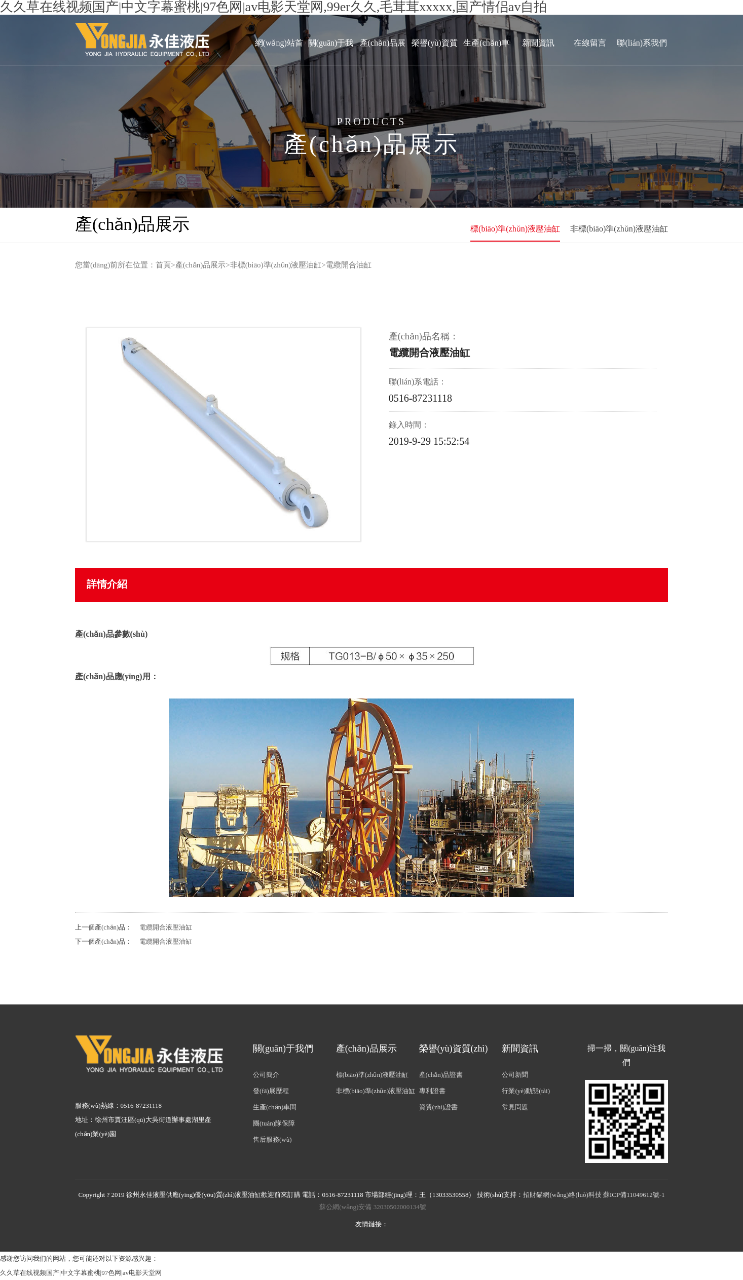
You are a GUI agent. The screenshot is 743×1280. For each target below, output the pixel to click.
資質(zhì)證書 (438, 1107)
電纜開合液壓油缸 (165, 927)
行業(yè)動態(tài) (526, 1091)
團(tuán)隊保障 (274, 1123)
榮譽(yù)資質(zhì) (435, 63)
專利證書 (432, 1091)
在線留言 (590, 42)
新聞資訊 (538, 42)
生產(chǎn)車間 (486, 63)
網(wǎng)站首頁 (279, 63)
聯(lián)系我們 (642, 42)
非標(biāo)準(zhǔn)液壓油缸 (619, 228)
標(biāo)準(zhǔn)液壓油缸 (515, 228)
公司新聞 (515, 1074)
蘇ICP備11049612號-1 (634, 1194)
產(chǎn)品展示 (383, 63)
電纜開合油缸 (349, 265)
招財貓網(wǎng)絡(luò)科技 (562, 1194)
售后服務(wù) (272, 1139)
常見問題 (515, 1107)
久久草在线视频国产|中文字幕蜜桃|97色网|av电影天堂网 (81, 1272)
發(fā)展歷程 (271, 1091)
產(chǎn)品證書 (441, 1074)
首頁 (163, 265)
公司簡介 (266, 1074)
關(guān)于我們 (331, 63)
